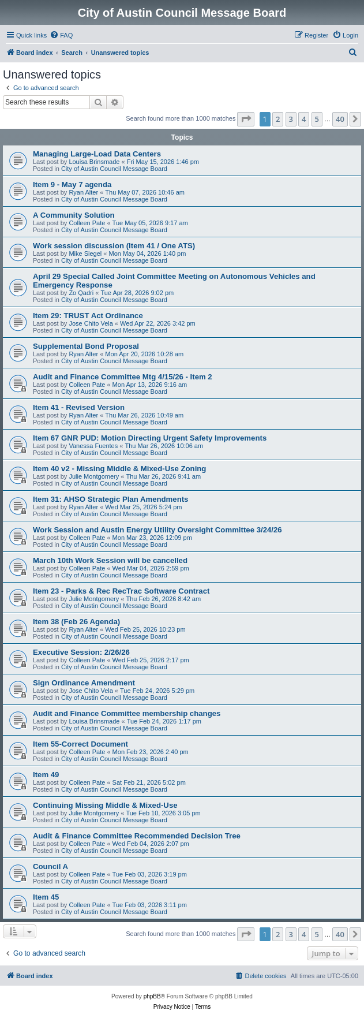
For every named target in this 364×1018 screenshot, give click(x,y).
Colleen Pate (87, 222)
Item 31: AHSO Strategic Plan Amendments (110, 499)
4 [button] (304, 119)
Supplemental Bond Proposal (86, 346)
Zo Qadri (81, 292)
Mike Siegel (85, 253)
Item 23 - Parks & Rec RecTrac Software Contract (121, 591)
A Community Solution (74, 215)
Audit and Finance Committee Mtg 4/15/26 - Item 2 (122, 376)
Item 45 (46, 897)
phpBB (152, 996)
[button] (245, 119)
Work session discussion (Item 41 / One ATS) (114, 245)
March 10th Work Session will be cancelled (110, 560)
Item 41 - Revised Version (79, 407)
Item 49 (46, 774)
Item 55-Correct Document (80, 744)
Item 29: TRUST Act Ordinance (88, 315)
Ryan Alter (83, 192)
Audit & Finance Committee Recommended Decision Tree (137, 835)
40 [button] (340, 119)
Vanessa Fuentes (93, 445)
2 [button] (278, 119)
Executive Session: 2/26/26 (81, 652)
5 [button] (317, 119)
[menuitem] (61, 35)
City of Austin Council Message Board (114, 168)
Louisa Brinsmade (94, 161)
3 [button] (291, 119)
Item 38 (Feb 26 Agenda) (76, 621)
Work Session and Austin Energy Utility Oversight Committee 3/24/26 (157, 529)
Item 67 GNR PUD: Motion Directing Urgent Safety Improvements (150, 438)
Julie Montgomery (94, 476)
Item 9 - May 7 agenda (72, 184)
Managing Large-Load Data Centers (97, 154)
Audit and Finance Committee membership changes (126, 713)
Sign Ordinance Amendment (84, 682)
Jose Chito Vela (90, 323)
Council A (50, 866)
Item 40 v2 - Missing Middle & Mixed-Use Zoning (119, 468)
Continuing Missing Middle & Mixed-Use (105, 805)
